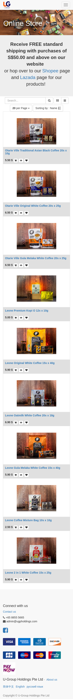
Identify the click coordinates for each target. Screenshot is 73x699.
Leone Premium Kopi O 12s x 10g (26, 310)
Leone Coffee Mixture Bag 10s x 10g (28, 520)
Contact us (9, 611)
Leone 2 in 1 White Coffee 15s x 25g (28, 572)
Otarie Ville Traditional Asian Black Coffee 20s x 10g (36, 152)
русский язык (35, 686)
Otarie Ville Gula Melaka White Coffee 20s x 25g (35, 258)
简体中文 (8, 686)
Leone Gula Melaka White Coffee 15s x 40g (32, 467)
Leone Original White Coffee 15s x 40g (30, 363)
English (20, 686)
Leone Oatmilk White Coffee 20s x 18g (29, 415)
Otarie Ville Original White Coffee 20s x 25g (33, 205)
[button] (21, 160)
